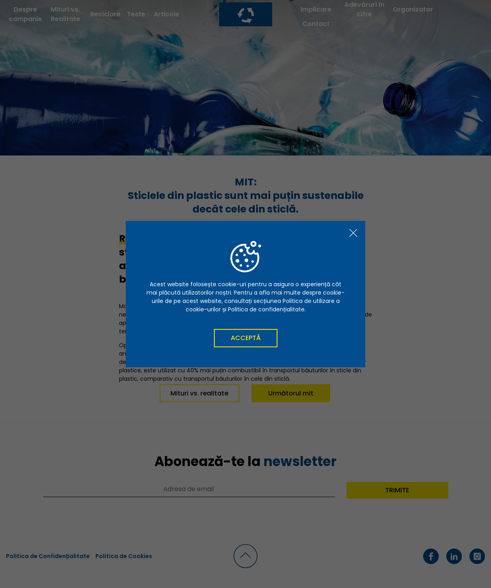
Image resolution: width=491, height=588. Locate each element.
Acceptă (246, 337)
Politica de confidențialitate (266, 309)
